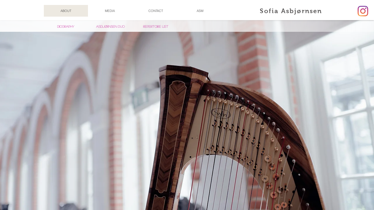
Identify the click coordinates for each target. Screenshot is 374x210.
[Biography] (65, 26)
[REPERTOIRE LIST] (155, 26)
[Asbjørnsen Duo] (110, 26)
